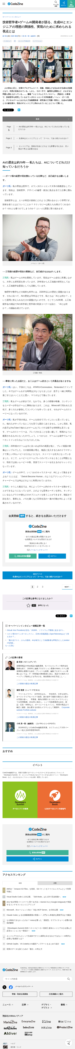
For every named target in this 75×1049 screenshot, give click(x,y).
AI (14, 41)
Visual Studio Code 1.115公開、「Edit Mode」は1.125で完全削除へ (34, 897)
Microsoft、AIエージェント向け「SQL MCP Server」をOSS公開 (32, 910)
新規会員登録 (22, 556)
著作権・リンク (16, 1047)
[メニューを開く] (4, 4)
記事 (25, 1005)
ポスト (8, 110)
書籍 (64, 1005)
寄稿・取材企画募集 (20, 994)
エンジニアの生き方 (24, 41)
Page (9, 138)
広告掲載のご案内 (56, 994)
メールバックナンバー (37, 550)
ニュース (8, 1005)
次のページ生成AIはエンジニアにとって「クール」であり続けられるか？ (38, 575)
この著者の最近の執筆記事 (27, 684)
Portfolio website (29, 710)
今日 (20, 883)
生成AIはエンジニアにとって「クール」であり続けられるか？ (44, 138)
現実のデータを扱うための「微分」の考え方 (24, 949)
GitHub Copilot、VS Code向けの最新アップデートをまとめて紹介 (33, 944)
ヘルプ (13, 1043)
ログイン (52, 556)
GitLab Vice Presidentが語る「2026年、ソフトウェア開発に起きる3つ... (36, 630)
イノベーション (37, 41)
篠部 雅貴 (14, 36)
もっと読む (9, 646)
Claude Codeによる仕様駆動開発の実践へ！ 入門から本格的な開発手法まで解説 (39, 915)
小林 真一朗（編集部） (29, 36)
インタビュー (7, 41)
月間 (54, 883)
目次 (53, 119)
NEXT (68, 587)
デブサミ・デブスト (46, 1006)
